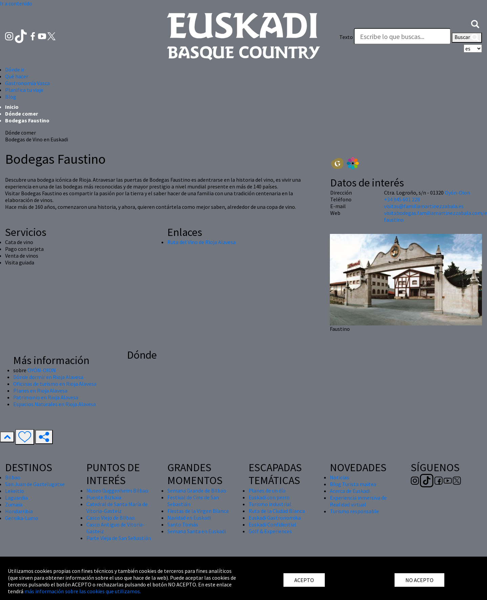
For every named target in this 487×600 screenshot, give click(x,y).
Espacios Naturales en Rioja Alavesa (54, 404)
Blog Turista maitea (353, 484)
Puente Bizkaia (103, 497)
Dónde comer (21, 113)
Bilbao (12, 477)
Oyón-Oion (457, 192)
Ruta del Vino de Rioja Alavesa (201, 242)
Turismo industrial (270, 504)
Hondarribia (19, 511)
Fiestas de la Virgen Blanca (198, 510)
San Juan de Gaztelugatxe (35, 484)
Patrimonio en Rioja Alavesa (45, 397)
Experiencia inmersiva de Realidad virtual (358, 501)
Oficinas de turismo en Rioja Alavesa (55, 383)
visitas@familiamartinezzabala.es (424, 206)
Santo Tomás (182, 524)
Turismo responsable (354, 511)
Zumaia (13, 504)
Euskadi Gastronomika (275, 517)
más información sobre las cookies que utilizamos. (82, 591)
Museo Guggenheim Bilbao (117, 490)
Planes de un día (267, 490)
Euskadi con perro (269, 497)
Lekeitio (14, 490)
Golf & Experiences (270, 531)
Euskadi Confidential (272, 524)
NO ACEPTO (419, 580)
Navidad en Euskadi (189, 517)
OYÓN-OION (41, 370)
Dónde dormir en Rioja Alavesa (48, 377)
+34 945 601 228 (402, 199)
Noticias (339, 477)
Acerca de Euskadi (350, 490)
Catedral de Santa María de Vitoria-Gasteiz (117, 507)
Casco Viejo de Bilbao (110, 517)
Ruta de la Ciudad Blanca (277, 510)
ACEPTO (304, 580)
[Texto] (402, 36)
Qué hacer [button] (16, 76)
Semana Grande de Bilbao (196, 490)
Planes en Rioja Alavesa (40, 390)
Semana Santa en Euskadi (196, 531)
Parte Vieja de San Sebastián (118, 538)
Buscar (466, 38)
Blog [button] (10, 96)
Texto (346, 37)
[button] (475, 23)
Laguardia (16, 497)
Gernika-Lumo (21, 518)
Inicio (12, 106)
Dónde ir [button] (14, 69)
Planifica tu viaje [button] (24, 89)
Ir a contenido (16, 3)
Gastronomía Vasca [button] (27, 83)
